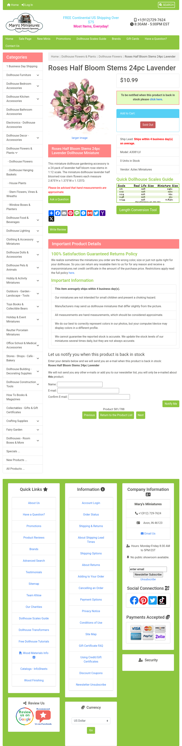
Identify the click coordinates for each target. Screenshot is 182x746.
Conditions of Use (91, 622)
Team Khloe (33, 595)
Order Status (91, 514)
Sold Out (148, 124)
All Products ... (15, 468)
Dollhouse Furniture (22, 75)
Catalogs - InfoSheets (33, 669)
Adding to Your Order (91, 576)
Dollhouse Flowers (110, 56)
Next (141, 415)
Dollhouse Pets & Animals (22, 267)
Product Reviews (33, 537)
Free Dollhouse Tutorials (34, 641)
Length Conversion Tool (138, 210)
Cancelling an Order (91, 588)
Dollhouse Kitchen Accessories (22, 99)
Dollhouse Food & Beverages (22, 220)
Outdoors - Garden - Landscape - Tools (22, 293)
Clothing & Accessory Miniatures (22, 241)
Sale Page (25, 38)
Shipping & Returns (91, 526)
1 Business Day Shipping (21, 66)
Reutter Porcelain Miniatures (17, 332)
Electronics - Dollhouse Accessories (20, 125)
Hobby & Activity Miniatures (22, 280)
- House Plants (16, 183)
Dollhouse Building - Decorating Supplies (22, 371)
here (71, 273)
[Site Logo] (32, 22)
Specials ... (13, 451)
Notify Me (171, 403)
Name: (52, 384)
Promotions (63, 38)
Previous (89, 415)
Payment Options (91, 599)
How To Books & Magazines (16, 397)
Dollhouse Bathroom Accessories (19, 112)
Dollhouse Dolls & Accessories (22, 254)
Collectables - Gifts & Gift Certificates (22, 410)
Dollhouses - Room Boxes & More (22, 440)
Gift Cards (133, 38)
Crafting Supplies (22, 421)
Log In (27, 5)
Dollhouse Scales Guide (91, 38)
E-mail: (52, 390)
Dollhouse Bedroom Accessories (22, 86)
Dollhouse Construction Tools (22, 384)
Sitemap (34, 583)
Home (13, 5)
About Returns (91, 565)
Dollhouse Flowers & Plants (78, 56)
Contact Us (13, 46)
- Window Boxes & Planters (18, 207)
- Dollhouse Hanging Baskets (19, 172)
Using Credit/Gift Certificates (91, 659)
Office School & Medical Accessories (22, 345)
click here (156, 99)
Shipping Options (91, 553)
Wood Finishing (34, 680)
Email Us (148, 533)
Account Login (91, 503)
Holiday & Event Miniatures (22, 319)
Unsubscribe (148, 579)
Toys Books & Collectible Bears (22, 306)
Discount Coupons (91, 673)
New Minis (43, 38)
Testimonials (34, 572)
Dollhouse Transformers (34, 630)
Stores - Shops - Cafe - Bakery (22, 358)
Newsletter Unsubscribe (91, 684)
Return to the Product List (116, 415)
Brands (116, 38)
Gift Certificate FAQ (91, 645)
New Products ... (16, 460)
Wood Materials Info (34, 655)
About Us (34, 503)
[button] (166, 5)
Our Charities (34, 607)
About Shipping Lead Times (91, 540)
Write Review (58, 229)
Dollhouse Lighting (22, 230)
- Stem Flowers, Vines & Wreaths (21, 194)
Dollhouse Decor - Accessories (22, 138)
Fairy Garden (22, 429)
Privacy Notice (91, 611)
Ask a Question (59, 199)
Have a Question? (156, 38)
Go (91, 730)
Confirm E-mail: (58, 396)
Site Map (91, 634)
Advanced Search (34, 560)
